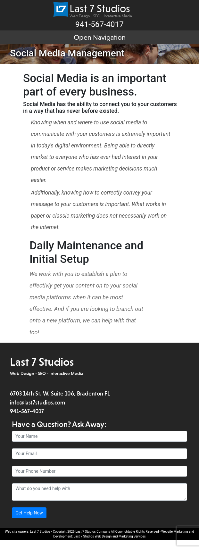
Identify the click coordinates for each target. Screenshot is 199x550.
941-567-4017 (27, 421)
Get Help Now (29, 523)
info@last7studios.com (37, 413)
